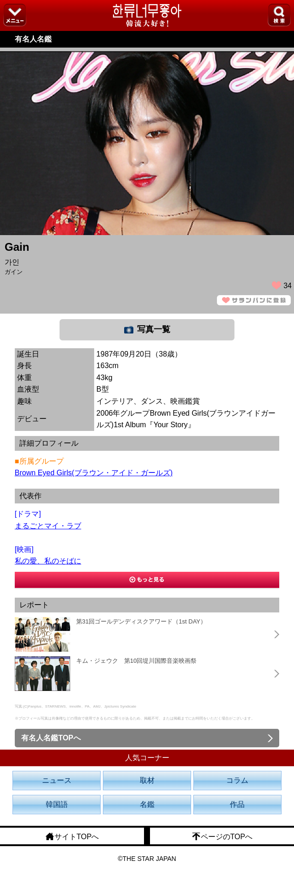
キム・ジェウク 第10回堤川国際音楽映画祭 (136, 660)
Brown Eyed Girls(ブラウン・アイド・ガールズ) (94, 473)
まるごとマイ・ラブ (48, 526)
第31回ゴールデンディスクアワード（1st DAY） (141, 621)
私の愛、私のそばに (48, 561)
